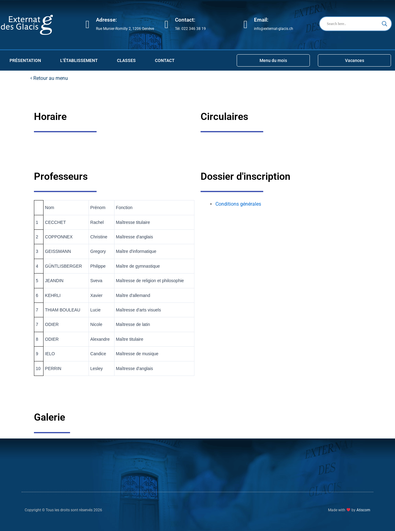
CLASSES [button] (126, 60)
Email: (261, 20)
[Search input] (353, 23)
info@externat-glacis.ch (273, 29)
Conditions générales (238, 204)
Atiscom (363, 510)
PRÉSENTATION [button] (25, 60)
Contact (165, 60)
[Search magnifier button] (384, 23)
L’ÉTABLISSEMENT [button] (79, 60)
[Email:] (245, 24)
